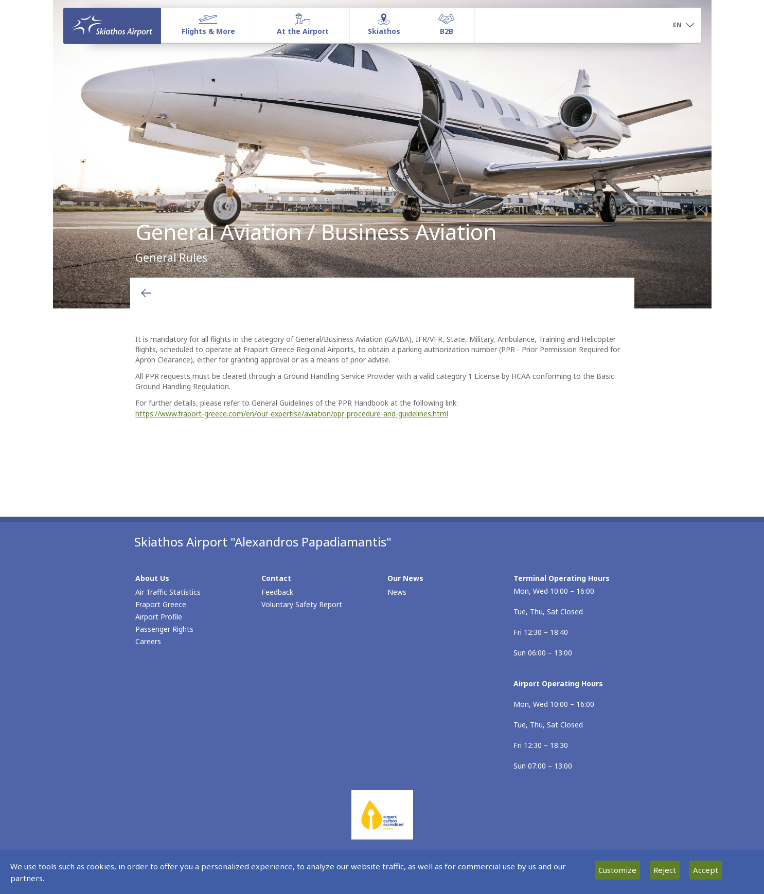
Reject (664, 870)
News (396, 592)
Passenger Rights (164, 629)
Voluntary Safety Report (301, 604)
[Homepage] (112, 25)
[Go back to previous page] (146, 293)
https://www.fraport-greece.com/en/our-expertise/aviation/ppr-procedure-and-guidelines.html (291, 413)
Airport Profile (158, 617)
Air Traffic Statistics (168, 592)
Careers (148, 641)
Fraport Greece (160, 604)
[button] (684, 26)
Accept (705, 870)
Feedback (277, 592)
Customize (617, 870)
